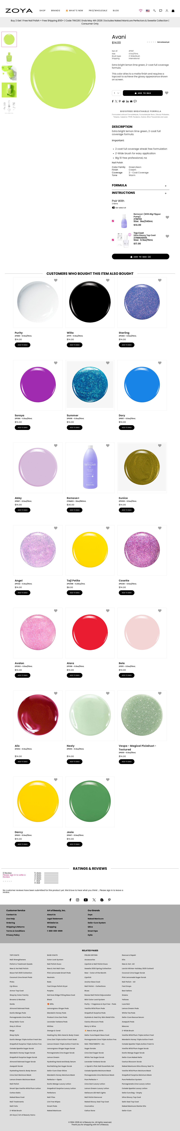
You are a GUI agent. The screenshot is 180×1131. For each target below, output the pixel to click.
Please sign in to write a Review (14, 876)
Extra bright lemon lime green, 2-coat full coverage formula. (140, 145)
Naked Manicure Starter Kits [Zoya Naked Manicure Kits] (134, 1106)
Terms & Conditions (15, 931)
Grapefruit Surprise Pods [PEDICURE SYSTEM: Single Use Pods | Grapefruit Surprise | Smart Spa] (95, 1013)
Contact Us (11, 915)
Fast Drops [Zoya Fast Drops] (126, 986)
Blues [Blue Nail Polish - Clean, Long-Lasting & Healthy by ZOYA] (87, 991)
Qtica (90, 927)
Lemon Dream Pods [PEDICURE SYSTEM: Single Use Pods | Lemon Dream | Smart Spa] (130, 1008)
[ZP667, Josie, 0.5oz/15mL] (90, 807)
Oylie (90, 935)
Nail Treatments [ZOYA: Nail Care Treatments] (17, 1102)
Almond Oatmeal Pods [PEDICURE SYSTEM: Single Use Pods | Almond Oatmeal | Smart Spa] (19, 1008)
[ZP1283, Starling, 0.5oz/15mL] (142, 307)
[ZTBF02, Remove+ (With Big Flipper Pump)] (139, 221)
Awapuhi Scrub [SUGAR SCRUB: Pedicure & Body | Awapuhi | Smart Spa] (16, 1066)
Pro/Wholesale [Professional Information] (98, 11)
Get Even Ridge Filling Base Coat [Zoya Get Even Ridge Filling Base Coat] (61, 995)
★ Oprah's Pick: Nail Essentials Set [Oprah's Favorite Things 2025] (99, 1066)
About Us (51, 915)
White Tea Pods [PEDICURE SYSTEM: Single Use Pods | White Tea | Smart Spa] (128, 1013)
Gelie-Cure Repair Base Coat (97, 1035)
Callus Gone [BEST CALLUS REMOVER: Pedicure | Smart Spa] (90, 1110)
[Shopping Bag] (173, 11)
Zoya (90, 915)
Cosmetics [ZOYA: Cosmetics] (89, 1106)
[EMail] (131, 101)
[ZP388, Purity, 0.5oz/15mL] (38, 307)
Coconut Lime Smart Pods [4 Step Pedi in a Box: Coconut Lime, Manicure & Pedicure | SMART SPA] (21, 977)
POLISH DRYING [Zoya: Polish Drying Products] (91, 955)
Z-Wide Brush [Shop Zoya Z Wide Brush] (128, 1030)
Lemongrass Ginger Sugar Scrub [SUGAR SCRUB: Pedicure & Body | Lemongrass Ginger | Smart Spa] (61, 1048)
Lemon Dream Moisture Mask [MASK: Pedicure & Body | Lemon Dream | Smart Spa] (22, 1079)
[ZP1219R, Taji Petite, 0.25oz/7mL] (90, 555)
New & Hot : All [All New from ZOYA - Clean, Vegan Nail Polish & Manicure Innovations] (128, 964)
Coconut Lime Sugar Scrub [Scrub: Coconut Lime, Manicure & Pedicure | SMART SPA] (133, 973)
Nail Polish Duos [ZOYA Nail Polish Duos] (54, 964)
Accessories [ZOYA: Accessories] (90, 960)
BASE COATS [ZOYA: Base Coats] (52, 955)
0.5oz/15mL (125, 54)
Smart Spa (93, 931)
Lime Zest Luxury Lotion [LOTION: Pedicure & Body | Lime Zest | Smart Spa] (95, 1084)
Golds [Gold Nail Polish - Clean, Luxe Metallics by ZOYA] (12, 1004)
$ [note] (137, 225)
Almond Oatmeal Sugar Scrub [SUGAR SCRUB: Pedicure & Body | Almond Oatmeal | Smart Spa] (23, 1062)
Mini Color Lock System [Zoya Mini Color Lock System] (95, 999)
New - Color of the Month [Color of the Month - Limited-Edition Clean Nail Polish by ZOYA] (95, 973)
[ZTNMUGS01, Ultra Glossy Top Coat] (139, 240)
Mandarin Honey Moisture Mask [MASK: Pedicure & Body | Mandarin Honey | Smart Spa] (61, 1075)
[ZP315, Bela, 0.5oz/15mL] (142, 638)
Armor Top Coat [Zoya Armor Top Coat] (17, 991)
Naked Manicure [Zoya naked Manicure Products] (54, 1110)
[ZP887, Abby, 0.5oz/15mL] (38, 472)
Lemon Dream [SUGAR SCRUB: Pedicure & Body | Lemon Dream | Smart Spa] (53, 1057)
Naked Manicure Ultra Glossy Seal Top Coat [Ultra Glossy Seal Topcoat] (138, 1066)
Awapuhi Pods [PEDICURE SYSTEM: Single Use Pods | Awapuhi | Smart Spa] (128, 1022)
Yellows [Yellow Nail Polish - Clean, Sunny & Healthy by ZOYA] (125, 999)
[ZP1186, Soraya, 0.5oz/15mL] (38, 390)
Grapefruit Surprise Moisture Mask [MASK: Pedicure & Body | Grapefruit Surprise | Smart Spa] (137, 1075)
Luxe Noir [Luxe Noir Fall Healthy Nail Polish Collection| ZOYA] (126, 1004)
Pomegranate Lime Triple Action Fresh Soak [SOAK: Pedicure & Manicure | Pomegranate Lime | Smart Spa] (100, 1039)
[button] (19, 11)
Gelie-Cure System (97, 923)
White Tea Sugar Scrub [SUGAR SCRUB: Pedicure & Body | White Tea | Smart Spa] (94, 1057)
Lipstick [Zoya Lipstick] (88, 977)
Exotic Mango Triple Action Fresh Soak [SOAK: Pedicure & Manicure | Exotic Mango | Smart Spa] (25, 1039)
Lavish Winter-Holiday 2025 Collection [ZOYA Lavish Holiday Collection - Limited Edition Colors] (138, 968)
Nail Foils (14, 1106)
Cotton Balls (15, 1093)
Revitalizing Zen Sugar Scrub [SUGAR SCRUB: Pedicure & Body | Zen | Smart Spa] (59, 1066)
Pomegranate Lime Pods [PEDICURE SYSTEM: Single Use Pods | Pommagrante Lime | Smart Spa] (20, 1017)
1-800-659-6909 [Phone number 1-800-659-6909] (54, 931)
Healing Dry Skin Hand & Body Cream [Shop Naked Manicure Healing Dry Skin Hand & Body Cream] (63, 1035)
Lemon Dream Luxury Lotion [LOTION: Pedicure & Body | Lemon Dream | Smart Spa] (97, 1088)
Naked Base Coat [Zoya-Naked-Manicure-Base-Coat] (17, 1097)
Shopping (51, 927)
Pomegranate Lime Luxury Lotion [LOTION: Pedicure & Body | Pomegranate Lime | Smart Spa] (136, 1084)
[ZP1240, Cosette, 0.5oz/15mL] (142, 555)
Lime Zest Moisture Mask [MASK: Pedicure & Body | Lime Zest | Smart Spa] (20, 1075)
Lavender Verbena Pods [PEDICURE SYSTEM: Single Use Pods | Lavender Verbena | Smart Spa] (57, 1022)
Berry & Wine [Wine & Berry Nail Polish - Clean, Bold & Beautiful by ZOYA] (90, 1026)
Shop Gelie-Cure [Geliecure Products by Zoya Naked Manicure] (17, 1022)
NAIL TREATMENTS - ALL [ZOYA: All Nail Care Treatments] (94, 1044)
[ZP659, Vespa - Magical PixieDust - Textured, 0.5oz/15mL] (142, 722)
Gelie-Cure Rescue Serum (133, 1017)
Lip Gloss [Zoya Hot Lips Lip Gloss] (14, 986)
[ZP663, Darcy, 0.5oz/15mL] (38, 807)
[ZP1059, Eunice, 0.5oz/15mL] (142, 472)
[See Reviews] (158, 42)
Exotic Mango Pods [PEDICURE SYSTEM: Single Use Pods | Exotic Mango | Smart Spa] (18, 1013)
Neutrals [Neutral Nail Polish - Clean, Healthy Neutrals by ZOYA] (51, 977)
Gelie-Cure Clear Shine (57, 1071)
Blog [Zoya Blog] (116, 11)
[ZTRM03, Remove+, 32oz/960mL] (90, 472)
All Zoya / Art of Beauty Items (22, 1115)
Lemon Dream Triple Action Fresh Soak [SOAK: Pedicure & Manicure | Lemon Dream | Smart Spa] (63, 1044)
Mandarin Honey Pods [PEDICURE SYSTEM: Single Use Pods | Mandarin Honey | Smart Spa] (56, 1013)
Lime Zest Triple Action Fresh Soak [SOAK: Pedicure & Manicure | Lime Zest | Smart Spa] (62, 1039)
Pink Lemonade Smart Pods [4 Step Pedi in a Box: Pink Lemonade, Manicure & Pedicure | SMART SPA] (59, 973)
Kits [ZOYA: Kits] (123, 960)
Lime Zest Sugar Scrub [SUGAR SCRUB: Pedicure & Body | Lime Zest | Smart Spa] (94, 1053)
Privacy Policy (13, 935)
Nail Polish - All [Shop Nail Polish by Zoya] (128, 982)
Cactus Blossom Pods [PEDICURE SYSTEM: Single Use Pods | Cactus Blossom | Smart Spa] (94, 1022)
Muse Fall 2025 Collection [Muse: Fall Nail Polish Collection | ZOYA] (21, 973)
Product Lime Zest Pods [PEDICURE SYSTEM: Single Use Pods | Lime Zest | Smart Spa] (57, 1017)
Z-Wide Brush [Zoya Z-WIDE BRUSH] (16, 1110)
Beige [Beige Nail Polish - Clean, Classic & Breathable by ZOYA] (12, 1030)
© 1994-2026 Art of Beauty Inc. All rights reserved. (90, 1123)
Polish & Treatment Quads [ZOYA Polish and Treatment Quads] (21, 964)
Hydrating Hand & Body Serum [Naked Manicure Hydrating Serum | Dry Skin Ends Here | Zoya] (23, 1071)
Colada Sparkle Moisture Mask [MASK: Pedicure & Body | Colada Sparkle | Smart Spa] (98, 1071)
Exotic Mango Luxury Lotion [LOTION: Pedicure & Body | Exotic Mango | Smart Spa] (59, 1084)
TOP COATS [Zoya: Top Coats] (14, 955)
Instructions (139, 192)
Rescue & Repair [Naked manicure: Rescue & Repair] (129, 955)
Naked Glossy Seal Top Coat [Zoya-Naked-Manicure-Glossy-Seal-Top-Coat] (97, 1102)
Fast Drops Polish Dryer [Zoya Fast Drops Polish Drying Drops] (57, 986)
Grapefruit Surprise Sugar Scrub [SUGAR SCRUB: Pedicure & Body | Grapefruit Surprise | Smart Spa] (23, 1057)
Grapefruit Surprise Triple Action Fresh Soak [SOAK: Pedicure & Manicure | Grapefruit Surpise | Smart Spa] (25, 1044)
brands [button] (55, 11)
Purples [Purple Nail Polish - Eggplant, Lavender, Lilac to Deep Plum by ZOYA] (50, 991)
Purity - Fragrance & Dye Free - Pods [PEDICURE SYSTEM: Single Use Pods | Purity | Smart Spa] (100, 1004)
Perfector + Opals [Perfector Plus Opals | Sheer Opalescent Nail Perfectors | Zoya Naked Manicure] (54, 1079)
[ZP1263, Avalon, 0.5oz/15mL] (38, 638)
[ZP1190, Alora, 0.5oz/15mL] (90, 638)
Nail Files (51, 1097)
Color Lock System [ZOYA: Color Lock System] (55, 960)
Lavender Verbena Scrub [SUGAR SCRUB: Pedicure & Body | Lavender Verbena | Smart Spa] (95, 1062)
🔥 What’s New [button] (74, 11)
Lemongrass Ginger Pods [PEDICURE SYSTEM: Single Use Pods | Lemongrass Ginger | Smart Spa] (58, 1008)
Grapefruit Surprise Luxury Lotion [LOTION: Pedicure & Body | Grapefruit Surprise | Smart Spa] (61, 1088)
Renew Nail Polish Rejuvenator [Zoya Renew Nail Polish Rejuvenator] (98, 995)
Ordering (10, 923)
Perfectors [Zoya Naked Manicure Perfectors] (51, 1093)
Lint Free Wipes (53, 1102)
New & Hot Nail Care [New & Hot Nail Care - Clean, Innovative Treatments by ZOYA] (56, 968)
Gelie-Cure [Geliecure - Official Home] (126, 1110)
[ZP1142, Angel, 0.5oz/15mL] (38, 555)
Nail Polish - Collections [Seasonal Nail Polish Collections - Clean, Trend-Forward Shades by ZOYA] (95, 986)
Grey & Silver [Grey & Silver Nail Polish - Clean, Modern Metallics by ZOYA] (15, 1026)
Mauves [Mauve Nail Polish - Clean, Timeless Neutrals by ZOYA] (125, 1026)
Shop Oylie (14, 1035)
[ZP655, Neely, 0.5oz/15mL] (90, 721)
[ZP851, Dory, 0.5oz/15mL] (142, 390)
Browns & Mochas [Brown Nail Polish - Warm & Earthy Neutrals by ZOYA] (17, 999)
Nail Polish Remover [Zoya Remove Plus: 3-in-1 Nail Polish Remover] (93, 1097)
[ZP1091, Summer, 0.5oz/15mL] (90, 390)
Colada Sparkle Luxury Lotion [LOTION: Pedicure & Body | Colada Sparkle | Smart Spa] (134, 1088)
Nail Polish (117, 163)
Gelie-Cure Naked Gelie (132, 1057)
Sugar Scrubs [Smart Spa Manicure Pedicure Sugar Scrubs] (90, 1048)
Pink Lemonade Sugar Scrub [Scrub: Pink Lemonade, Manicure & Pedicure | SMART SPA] (134, 977)
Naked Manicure (96, 919)
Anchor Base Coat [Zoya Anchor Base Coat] (92, 982)
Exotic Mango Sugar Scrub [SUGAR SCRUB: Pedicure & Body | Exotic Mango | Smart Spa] (133, 1053)
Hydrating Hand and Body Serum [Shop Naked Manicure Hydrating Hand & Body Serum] (61, 1062)
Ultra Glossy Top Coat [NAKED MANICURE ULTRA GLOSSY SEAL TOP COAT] (131, 1097)
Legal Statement (55, 919)
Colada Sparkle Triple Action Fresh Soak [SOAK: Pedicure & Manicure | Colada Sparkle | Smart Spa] (138, 1044)
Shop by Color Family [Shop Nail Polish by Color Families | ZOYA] (19, 995)
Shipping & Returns (15, 927)
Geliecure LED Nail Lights (95, 1093)
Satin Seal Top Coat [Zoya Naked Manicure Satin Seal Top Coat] (130, 1102)
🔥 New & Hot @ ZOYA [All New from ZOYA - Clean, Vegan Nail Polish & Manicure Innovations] (94, 1030)
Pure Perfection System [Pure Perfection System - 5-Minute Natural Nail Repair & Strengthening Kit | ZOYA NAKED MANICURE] (132, 1079)
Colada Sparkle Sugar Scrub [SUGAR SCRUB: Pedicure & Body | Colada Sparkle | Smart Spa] (22, 1048)
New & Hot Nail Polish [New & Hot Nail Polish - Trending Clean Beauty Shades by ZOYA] (19, 968)
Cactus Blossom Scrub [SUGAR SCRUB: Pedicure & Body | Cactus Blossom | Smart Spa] (132, 1062)
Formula (139, 185)
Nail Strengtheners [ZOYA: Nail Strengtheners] (18, 960)
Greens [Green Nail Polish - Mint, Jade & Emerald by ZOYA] (125, 995)
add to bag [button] (137, 93)
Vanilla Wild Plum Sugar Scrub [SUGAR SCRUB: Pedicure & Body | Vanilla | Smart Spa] (135, 1048)
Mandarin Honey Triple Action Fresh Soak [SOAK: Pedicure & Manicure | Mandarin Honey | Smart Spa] (138, 1039)
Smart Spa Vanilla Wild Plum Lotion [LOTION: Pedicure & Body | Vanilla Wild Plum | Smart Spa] (25, 1088)
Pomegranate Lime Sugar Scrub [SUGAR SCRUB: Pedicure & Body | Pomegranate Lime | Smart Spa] (60, 1053)
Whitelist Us (52, 923)
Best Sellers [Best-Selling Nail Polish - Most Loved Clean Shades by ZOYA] (127, 991)
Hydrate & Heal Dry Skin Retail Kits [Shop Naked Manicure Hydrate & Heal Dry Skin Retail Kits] (100, 1017)
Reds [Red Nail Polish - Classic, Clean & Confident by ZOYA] (49, 982)
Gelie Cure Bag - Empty (132, 1093)
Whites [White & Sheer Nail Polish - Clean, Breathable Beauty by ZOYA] (50, 1026)
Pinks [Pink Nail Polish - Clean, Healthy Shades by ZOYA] (12, 982)
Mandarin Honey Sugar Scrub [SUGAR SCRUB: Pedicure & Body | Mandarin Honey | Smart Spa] (22, 1053)
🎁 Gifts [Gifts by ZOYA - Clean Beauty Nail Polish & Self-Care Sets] (50, 1004)
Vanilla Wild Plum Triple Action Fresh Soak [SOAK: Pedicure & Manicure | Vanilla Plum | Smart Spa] (138, 1035)
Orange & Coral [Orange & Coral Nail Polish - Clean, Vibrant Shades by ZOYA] (53, 1030)
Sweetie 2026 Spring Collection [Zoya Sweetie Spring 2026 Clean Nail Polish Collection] (98, 968)
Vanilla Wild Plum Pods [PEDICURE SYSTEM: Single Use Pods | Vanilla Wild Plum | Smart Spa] (95, 1008)
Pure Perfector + (91, 1079)
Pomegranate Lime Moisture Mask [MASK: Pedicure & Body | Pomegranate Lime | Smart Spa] (99, 1075)
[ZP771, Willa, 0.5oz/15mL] (90, 307)
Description (122, 126)
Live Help (10, 919)
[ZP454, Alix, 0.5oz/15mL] (38, 721)
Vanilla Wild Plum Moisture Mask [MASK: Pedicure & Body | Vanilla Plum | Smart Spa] (136, 1071)
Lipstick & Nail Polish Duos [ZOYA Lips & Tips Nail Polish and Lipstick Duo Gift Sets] (96, 964)
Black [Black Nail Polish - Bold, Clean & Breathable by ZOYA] (49, 999)
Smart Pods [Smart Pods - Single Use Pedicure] (52, 1106)
